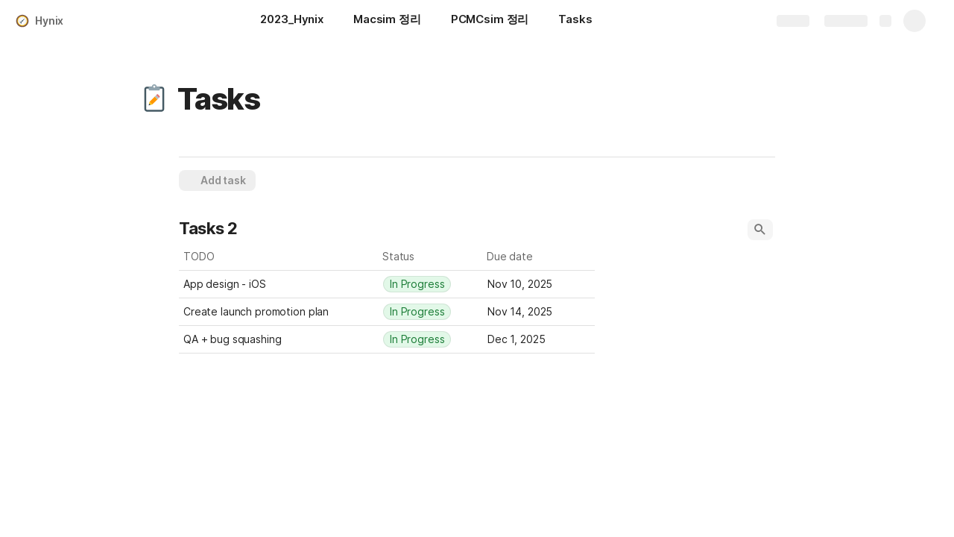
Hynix (49, 20)
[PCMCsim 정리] (490, 21)
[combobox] (430, 284)
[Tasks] (575, 21)
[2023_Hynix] (291, 21)
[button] (154, 99)
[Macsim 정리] (387, 21)
